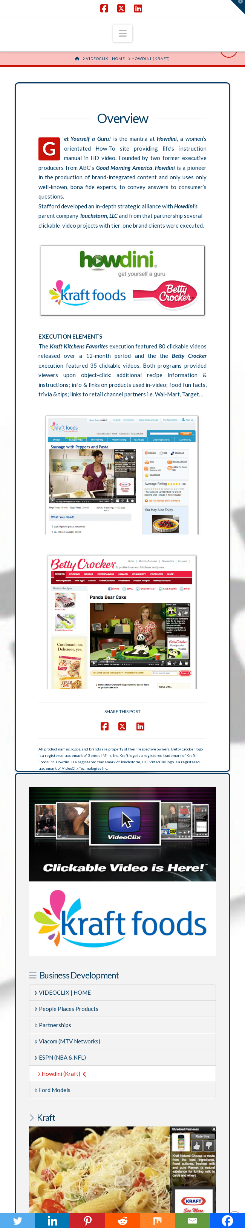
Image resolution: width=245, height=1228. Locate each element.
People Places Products (66, 801)
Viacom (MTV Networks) (67, 834)
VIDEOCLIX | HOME (62, 785)
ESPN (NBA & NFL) (60, 850)
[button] (122, 33)
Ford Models (52, 883)
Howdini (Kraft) (61, 866)
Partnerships (53, 818)
